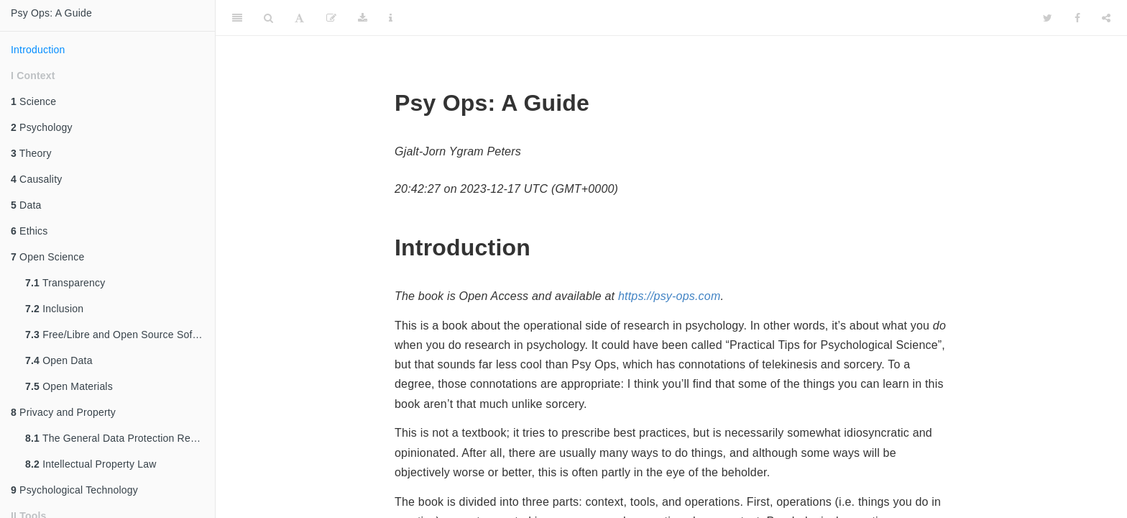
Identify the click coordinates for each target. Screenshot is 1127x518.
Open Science (47, 257)
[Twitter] (1047, 18)
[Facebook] (1077, 18)
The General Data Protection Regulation (120, 438)
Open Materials (69, 386)
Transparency (65, 282)
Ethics (29, 231)
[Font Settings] (299, 18)
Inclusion (54, 308)
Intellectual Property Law (90, 464)
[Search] (268, 18)
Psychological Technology (74, 490)
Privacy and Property (63, 412)
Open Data (59, 360)
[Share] (1106, 18)
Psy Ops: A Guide (51, 13)
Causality (36, 179)
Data (26, 205)
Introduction (38, 49)
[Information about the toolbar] (390, 18)
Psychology (42, 127)
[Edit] (331, 18)
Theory (31, 153)
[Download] (362, 18)
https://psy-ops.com (669, 296)
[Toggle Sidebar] (237, 18)
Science (33, 101)
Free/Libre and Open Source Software (120, 334)
